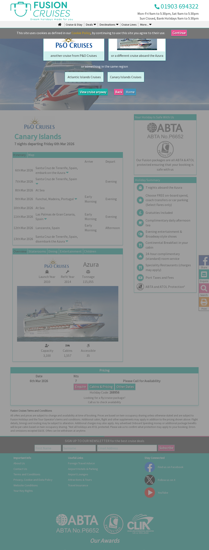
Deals (90, 24)
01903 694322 (177, 6)
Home (130, 92)
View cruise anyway (93, 92)
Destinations (109, 24)
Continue (179, 33)
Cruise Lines (129, 24)
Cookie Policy (81, 33)
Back (118, 92)
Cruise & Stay (74, 24)
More (146, 24)
